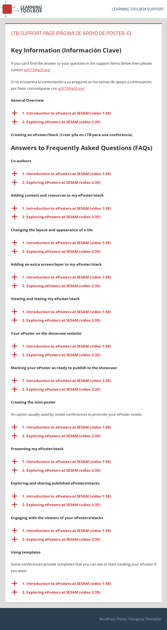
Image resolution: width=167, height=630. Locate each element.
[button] (83, 113)
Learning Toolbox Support (138, 9)
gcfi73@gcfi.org (37, 69)
